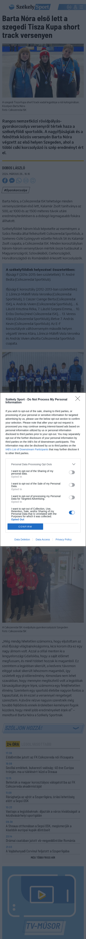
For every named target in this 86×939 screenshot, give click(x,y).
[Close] (78, 399)
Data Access (43, 539)
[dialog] (43, 469)
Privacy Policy (64, 539)
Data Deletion (22, 539)
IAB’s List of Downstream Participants (27, 449)
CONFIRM (25, 526)
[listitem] (43, 464)
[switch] (72, 472)
